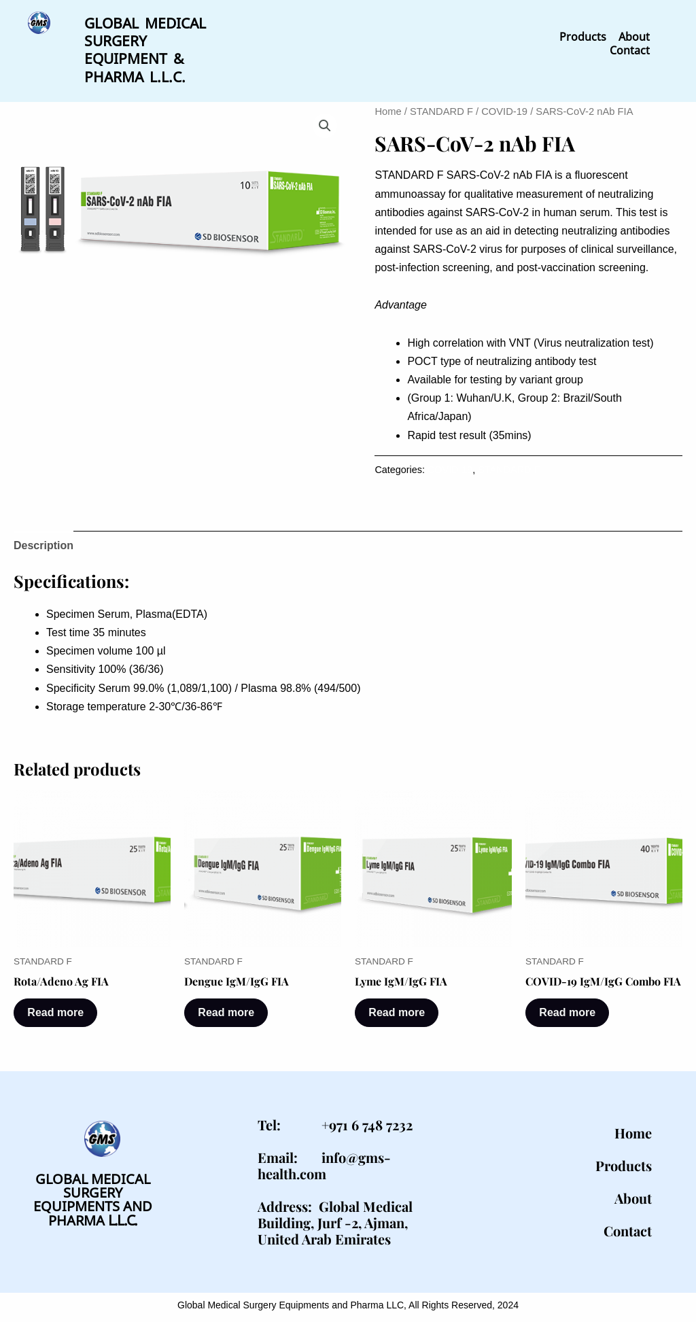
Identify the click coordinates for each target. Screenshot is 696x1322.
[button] (325, 123)
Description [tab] (43, 543)
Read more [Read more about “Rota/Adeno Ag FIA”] (56, 1009)
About (634, 37)
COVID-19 (504, 108)
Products (582, 37)
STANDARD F (441, 108)
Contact (630, 50)
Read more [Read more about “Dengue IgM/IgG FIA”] (226, 1009)
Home (388, 108)
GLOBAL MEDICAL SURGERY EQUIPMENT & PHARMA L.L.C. (145, 48)
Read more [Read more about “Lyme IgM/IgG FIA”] (397, 1009)
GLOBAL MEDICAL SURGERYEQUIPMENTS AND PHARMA (92, 1198)
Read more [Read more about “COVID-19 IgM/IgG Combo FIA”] (568, 1009)
